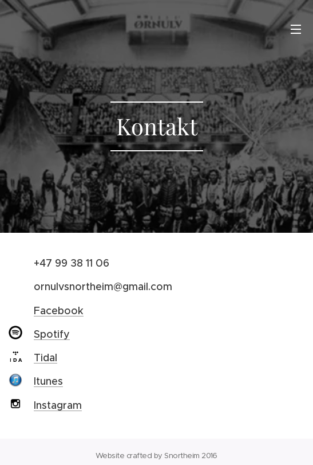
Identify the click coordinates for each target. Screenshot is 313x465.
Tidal (45, 357)
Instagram (58, 404)
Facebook (59, 310)
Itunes (48, 381)
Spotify (52, 333)
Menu (296, 29)
